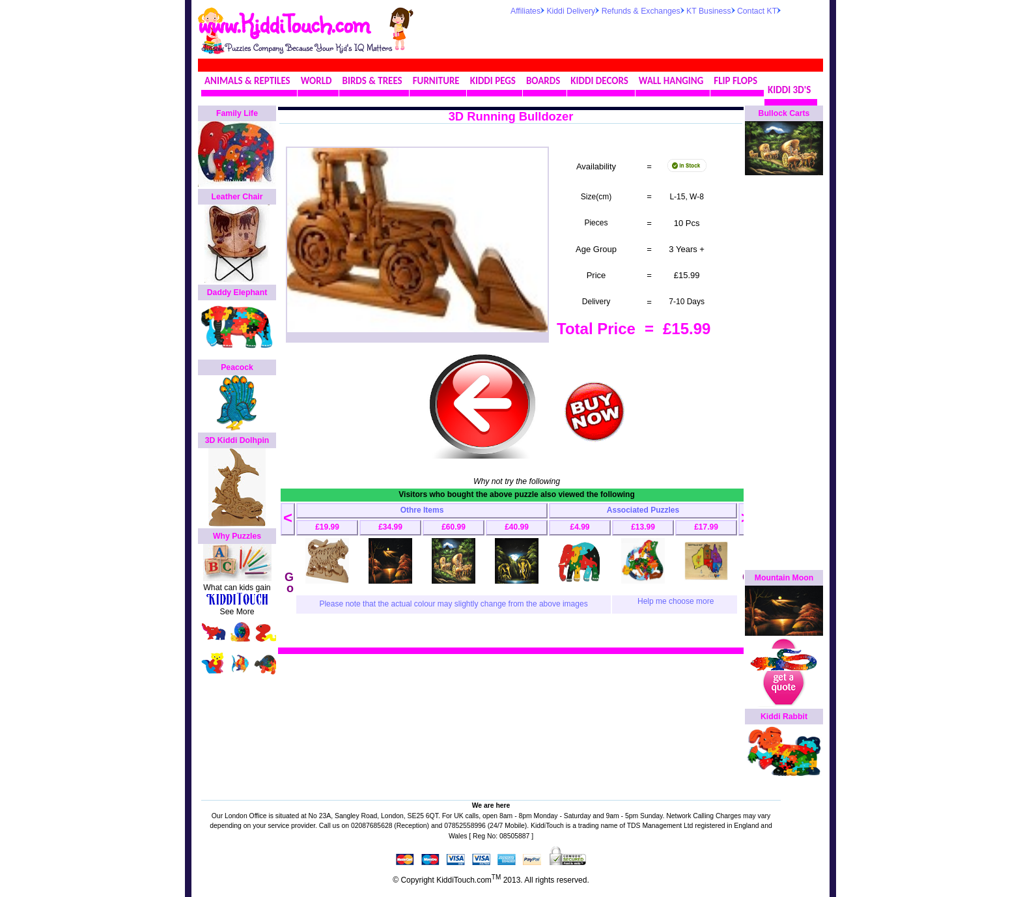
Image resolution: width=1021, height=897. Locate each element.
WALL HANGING (671, 81)
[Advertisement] (663, 35)
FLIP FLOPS (735, 81)
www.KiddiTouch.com (283, 23)
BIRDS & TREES (372, 81)
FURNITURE (436, 81)
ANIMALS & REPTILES (247, 81)
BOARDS (543, 81)
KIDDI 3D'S (789, 90)
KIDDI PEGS (493, 81)
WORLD (316, 81)
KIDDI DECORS (599, 81)
